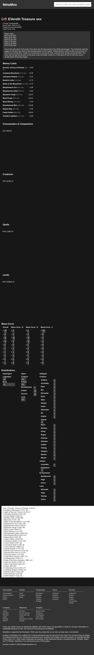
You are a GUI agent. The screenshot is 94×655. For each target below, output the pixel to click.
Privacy (5, 619)
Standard (39, 593)
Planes (21, 621)
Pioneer (38, 595)
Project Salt (40, 611)
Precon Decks (8, 595)
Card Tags (39, 617)
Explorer (55, 599)
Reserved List (24, 615)
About (5, 611)
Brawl (5, 597)
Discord (5, 615)
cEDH (5, 599)
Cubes (71, 597)
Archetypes (40, 615)
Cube (21, 597)
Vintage (38, 601)
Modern (38, 597)
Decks (71, 595)
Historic (55, 595)
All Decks (39, 613)
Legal (5, 617)
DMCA (5, 621)
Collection (72, 593)
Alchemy (55, 593)
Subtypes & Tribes (26, 619)
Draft (21, 593)
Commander (14, 23)
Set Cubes (40, 619)
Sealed (21, 595)
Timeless (55, 597)
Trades (71, 599)
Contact (5, 613)
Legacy (38, 599)
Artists (21, 617)
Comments (73, 601)
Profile (71, 603)
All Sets (22, 611)
